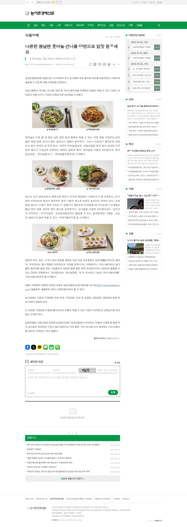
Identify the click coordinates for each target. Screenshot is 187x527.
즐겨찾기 (32, 2)
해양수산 (101, 25)
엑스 (33, 347)
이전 (68, 433)
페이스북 (27, 347)
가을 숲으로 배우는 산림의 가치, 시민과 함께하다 (144, 261)
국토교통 (80, 25)
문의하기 (126, 499)
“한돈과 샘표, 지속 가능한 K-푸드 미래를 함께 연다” (144, 212)
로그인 (159, 2)
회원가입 (152, 2)
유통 (59, 25)
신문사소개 (29, 499)
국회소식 (68, 25)
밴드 (57, 347)
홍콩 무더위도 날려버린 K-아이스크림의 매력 (144, 220)
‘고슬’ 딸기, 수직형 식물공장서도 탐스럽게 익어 (144, 130)
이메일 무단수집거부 (102, 499)
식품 (51, 25)
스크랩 (109, 64)
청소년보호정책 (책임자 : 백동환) (79, 499)
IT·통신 (91, 25)
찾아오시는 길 (41, 499)
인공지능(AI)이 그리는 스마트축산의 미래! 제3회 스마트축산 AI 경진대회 (144, 175)
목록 (95, 64)
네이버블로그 (45, 347)
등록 (113, 392)
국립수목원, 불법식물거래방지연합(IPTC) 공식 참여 (144, 265)
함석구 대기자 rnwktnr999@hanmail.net (39, 64)
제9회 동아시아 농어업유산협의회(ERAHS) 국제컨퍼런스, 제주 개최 (144, 134)
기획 (130, 25)
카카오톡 (39, 347)
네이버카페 (51, 347)
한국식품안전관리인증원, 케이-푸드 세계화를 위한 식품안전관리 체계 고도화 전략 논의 (144, 224)
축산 (43, 25)
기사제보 (135, 2)
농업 (36, 25)
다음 (76, 433)
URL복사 (90, 64)
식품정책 (117, 37)
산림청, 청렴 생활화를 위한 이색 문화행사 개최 (144, 269)
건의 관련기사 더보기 (72, 478)
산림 (111, 25)
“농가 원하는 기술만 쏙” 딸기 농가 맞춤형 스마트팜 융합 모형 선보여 (144, 122)
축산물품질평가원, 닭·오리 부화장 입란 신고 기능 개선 (144, 171)
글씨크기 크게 (113, 64)
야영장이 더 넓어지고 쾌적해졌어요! (142, 257)
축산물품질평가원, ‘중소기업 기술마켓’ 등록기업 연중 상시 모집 (144, 167)
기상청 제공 (58, 3)
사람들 (139, 25)
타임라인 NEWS (137, 35)
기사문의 (144, 2)
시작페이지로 (27, 2)
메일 (99, 64)
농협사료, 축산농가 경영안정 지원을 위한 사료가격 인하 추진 (144, 179)
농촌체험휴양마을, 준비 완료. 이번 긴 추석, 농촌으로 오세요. (144, 126)
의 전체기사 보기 (106, 338)
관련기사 (31, 437)
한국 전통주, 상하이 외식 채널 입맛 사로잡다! (144, 216)
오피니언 (121, 25)
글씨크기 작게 (118, 64)
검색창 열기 (159, 25)
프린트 (104, 64)
